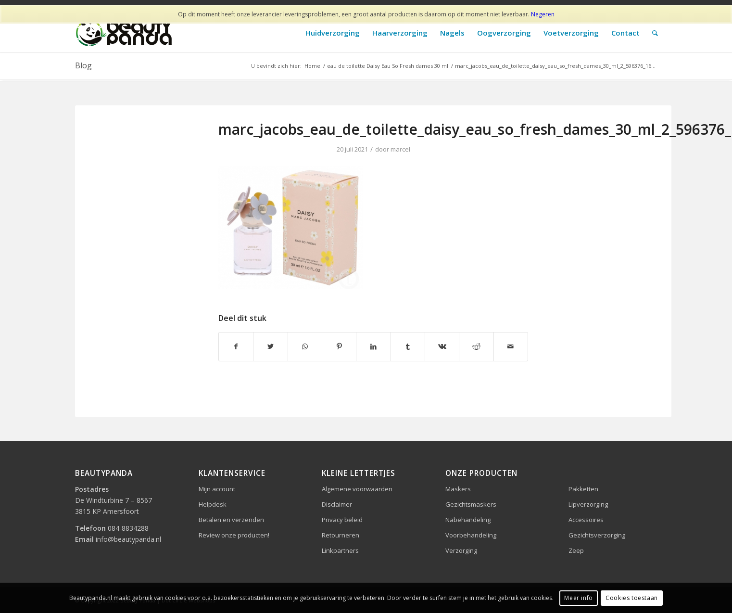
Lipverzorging (588, 504)
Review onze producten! (234, 535)
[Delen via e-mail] (511, 346)
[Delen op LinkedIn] (373, 346)
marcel (400, 149)
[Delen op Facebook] (236, 346)
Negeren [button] (543, 14)
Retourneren (340, 535)
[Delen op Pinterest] (339, 346)
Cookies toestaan (632, 598)
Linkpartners (340, 550)
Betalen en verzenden (231, 519)
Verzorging (461, 550)
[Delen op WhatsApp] (305, 346)
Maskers (458, 489)
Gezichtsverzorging (596, 535)
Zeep (576, 550)
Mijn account (217, 489)
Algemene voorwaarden (357, 489)
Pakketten (583, 489)
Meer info (578, 598)
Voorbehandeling (470, 535)
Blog (83, 65)
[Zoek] (655, 33)
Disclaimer (337, 504)
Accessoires (586, 519)
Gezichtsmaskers (470, 504)
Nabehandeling (468, 519)
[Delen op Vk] (442, 346)
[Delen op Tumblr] (408, 346)
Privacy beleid (342, 519)
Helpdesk (213, 504)
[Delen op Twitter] (270, 346)
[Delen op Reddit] (476, 346)
